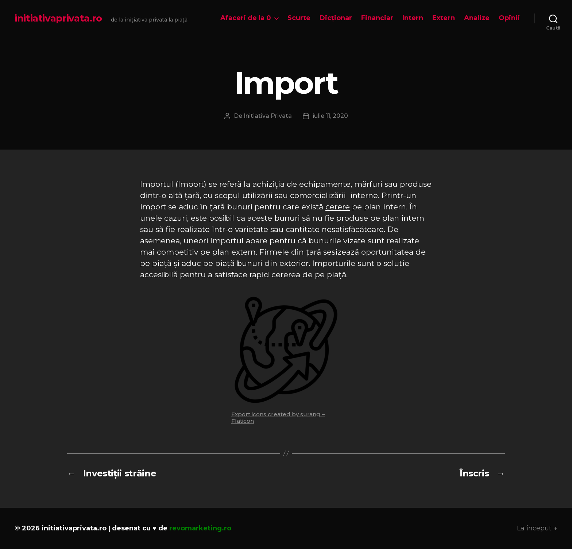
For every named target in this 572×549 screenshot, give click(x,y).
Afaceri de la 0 (245, 18)
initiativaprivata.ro (58, 18)
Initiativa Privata (268, 115)
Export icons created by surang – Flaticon (278, 417)
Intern (412, 18)
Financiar (377, 18)
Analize (477, 18)
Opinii (509, 18)
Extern (443, 18)
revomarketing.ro (200, 528)
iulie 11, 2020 (330, 115)
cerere (337, 206)
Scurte (298, 18)
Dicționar (336, 18)
